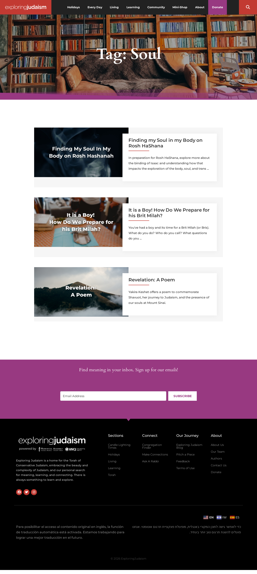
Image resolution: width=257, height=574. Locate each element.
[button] (248, 7)
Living (112, 461)
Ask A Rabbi (150, 461)
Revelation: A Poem (151, 280)
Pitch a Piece (185, 454)
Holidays (114, 454)
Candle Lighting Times (119, 446)
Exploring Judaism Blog (189, 446)
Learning (114, 468)
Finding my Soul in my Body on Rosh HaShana (165, 143)
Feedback (183, 461)
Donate (216, 472)
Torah (112, 475)
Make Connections (155, 454)
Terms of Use (185, 468)
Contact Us (218, 465)
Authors (216, 458)
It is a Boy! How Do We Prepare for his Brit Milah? (169, 212)
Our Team (218, 451)
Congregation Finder (152, 446)
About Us (217, 445)
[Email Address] (113, 396)
